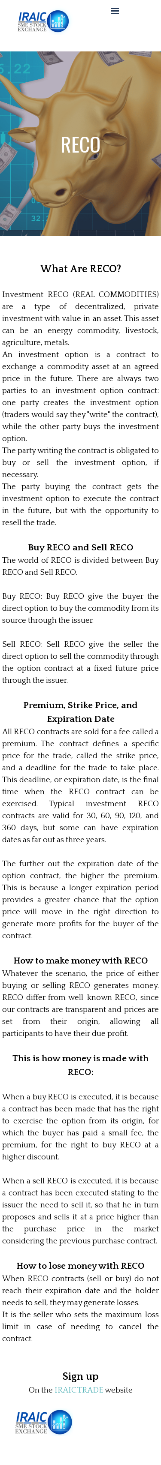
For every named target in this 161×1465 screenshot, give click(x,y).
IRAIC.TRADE (79, 1390)
